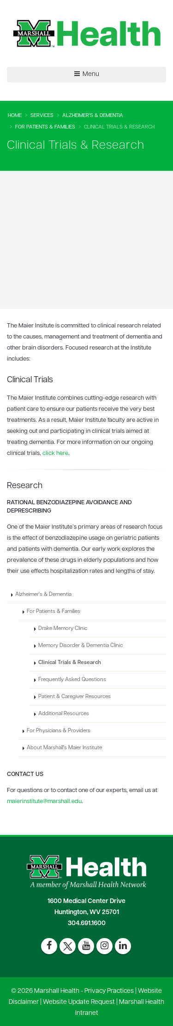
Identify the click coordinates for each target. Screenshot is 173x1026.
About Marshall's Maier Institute (64, 748)
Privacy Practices (109, 991)
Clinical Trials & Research (69, 662)
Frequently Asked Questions (72, 679)
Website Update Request (79, 1002)
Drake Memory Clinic (62, 628)
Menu (86, 74)
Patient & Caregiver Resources (74, 697)
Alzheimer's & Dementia (92, 115)
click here (55, 453)
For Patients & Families (45, 127)
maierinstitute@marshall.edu (44, 801)
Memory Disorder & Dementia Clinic (80, 645)
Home (15, 115)
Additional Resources (63, 714)
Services (42, 115)
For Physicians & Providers (58, 731)
